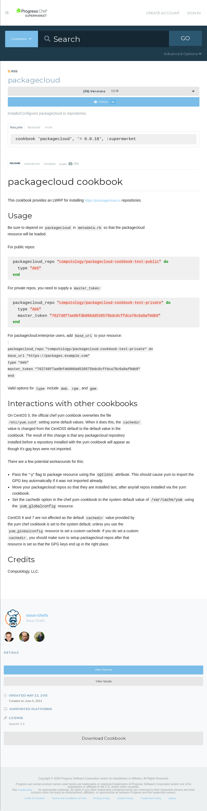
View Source (103, 670)
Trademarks (25, 790)
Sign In (194, 13)
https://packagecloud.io (102, 201)
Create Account (163, 13)
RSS (13, 71)
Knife (48, 127)
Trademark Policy (150, 799)
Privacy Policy (101, 799)
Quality (69, 164)
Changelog (49, 164)
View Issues (104, 682)
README (15, 163)
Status (172, 799)
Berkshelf (33, 127)
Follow (105, 102)
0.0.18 (100, 91)
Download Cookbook (104, 739)
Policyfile (16, 127)
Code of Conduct (34, 799)
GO (185, 39)
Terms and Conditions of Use (69, 799)
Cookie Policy (125, 799)
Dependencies (32, 164)
